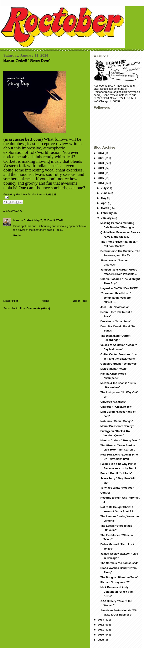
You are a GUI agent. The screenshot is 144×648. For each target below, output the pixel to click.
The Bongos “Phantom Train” (119, 577)
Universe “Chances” (113, 401)
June (104, 193)
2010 (101, 634)
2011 (101, 629)
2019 (101, 168)
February (107, 213)
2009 (101, 639)
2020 (101, 163)
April (104, 203)
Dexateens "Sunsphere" (115, 321)
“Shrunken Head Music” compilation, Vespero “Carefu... (115, 298)
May (104, 198)
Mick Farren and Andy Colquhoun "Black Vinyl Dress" (117, 592)
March (105, 208)
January (106, 218)
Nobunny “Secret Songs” (116, 421)
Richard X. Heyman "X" (115, 582)
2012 (101, 624)
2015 (101, 178)
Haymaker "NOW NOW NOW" (119, 288)
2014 (101, 183)
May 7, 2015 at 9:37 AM (48, 220)
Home (45, 300)
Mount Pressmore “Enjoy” (117, 426)
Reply (17, 235)
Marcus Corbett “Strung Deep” (120, 440)
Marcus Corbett (23, 220)
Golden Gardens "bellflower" (118, 363)
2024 (101, 153)
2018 (101, 173)
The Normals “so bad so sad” (119, 563)
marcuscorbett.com (23, 139)
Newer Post (10, 300)
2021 (101, 158)
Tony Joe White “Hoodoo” (117, 487)
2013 (101, 619)
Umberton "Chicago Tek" (116, 406)
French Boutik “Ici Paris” (116, 473)
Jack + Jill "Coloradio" (114, 307)
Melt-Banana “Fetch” (113, 368)
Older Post (80, 300)
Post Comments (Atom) (35, 308)
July (104, 188)
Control (105, 492)
